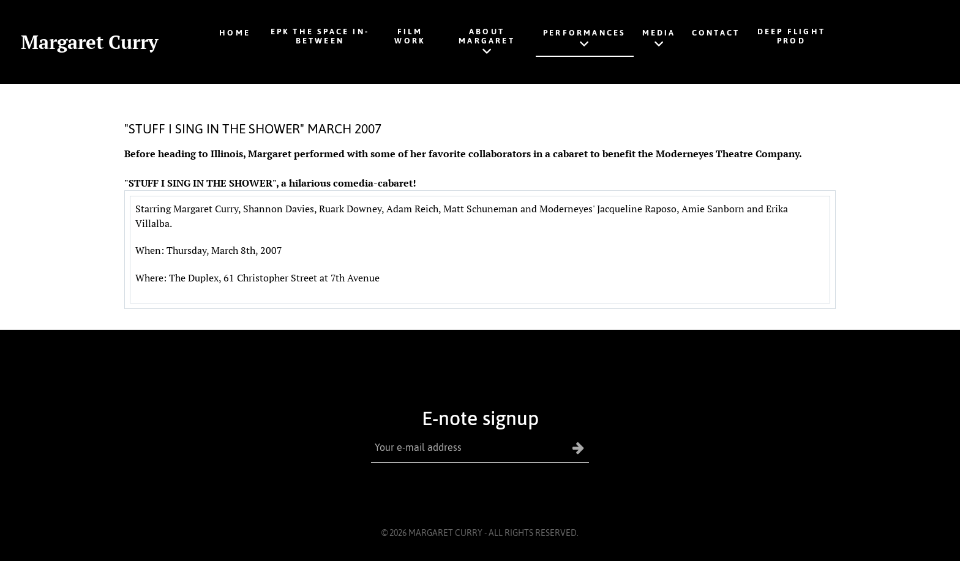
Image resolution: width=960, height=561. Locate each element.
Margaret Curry (89, 41)
